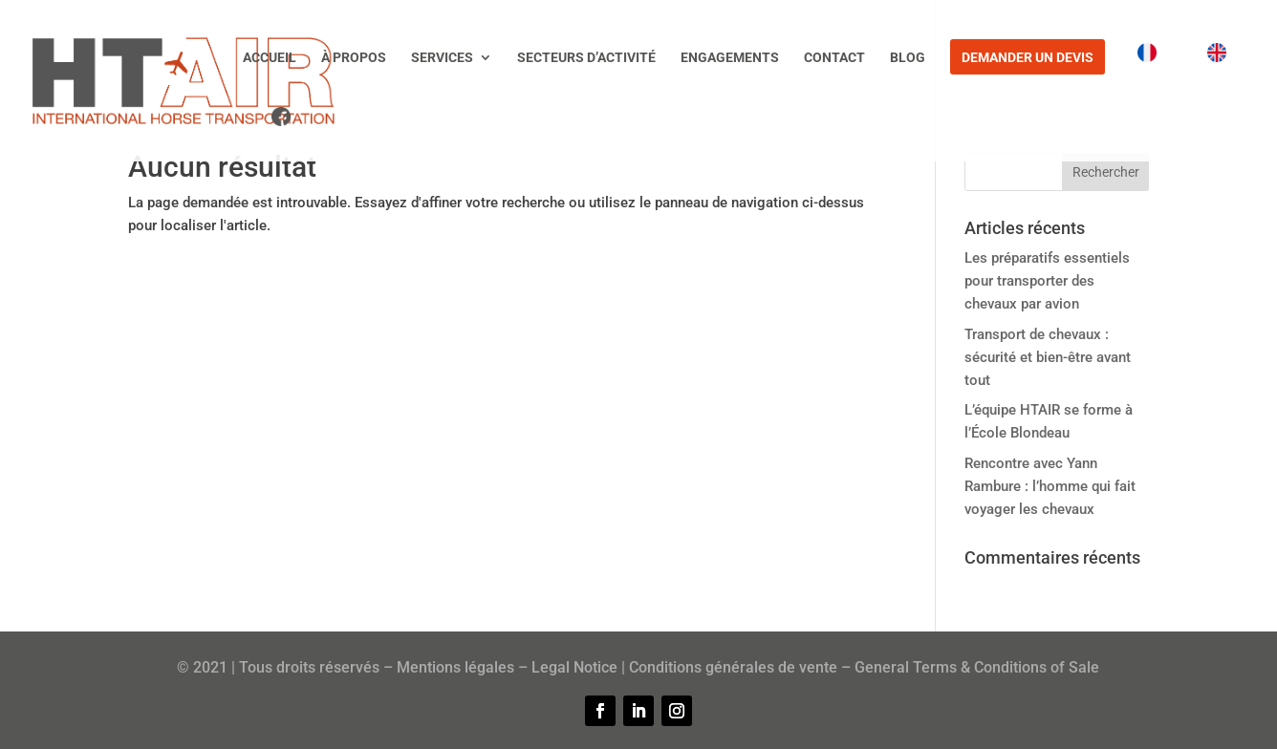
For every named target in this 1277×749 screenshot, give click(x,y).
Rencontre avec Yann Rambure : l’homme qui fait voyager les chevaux (1050, 486)
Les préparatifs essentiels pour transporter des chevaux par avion (1047, 280)
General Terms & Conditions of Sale (977, 667)
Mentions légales (455, 667)
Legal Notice (574, 667)
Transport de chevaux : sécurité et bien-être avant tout (1047, 357)
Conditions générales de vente (733, 667)
